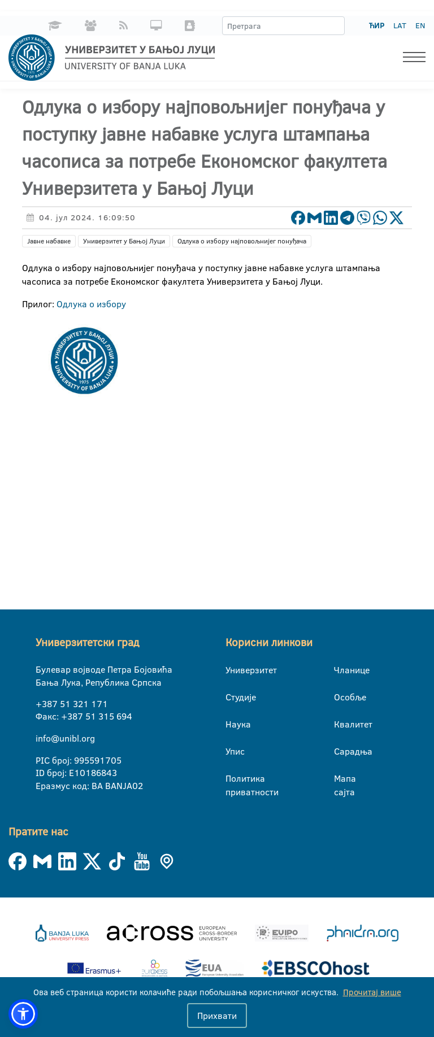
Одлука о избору (91, 304)
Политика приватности (234, 781)
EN (420, 25)
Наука (234, 724)
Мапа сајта (343, 781)
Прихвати (217, 1015)
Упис (234, 751)
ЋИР (376, 25)
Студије (234, 697)
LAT (399, 25)
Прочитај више (372, 992)
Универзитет (234, 670)
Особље (343, 697)
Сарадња (343, 751)
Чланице (343, 670)
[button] (23, 1014)
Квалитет (343, 724)
